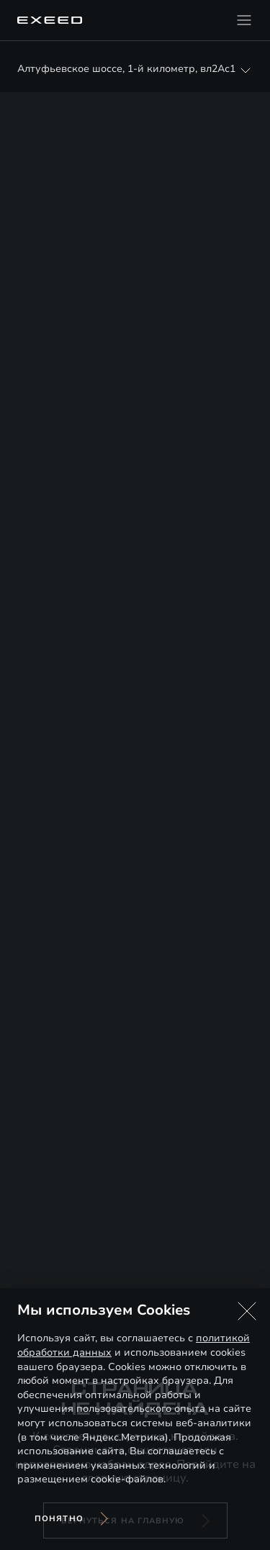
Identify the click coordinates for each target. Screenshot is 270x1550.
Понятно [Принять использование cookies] (59, 1518)
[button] (247, 1311)
